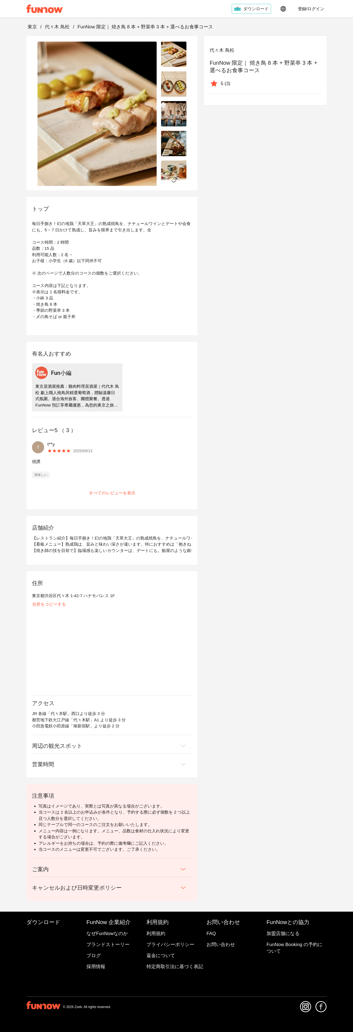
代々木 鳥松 (57, 26)
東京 (32, 26)
